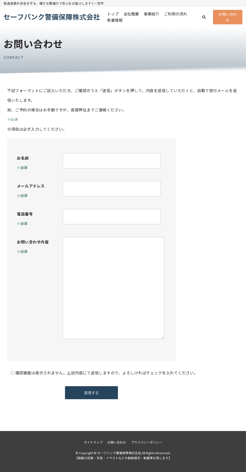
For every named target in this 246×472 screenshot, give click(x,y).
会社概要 (131, 14)
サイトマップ (93, 442)
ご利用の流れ (175, 14)
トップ (113, 14)
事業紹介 (151, 14)
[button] (204, 17)
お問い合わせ (227, 17)
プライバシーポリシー (146, 442)
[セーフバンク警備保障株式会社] (52, 17)
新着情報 (115, 20)
